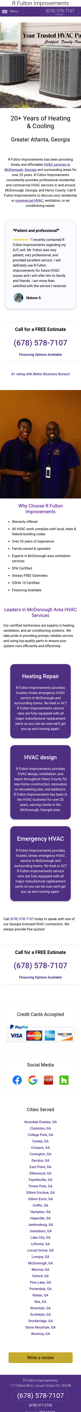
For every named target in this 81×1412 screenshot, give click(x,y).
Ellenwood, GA (40, 1167)
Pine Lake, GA (40, 1276)
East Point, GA (41, 1161)
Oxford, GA (40, 1270)
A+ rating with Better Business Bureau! (40, 368)
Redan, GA (40, 1289)
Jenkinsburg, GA (40, 1219)
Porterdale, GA (40, 1283)
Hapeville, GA (40, 1212)
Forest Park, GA (40, 1180)
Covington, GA (41, 1148)
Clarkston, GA (40, 1122)
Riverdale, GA (40, 1302)
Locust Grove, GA (40, 1244)
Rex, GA (41, 1296)
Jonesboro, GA (40, 1225)
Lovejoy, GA (40, 1251)
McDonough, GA (40, 1257)
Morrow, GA (40, 1264)
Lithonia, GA (40, 1238)
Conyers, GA (40, 1142)
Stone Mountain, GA (40, 1321)
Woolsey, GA (40, 1328)
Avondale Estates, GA (40, 1116)
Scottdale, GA (40, 1309)
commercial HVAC (29, 195)
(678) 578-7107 (60, 10)
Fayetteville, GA (40, 1174)
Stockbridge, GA (40, 1315)
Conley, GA (40, 1135)
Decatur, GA (41, 1154)
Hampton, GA (40, 1206)
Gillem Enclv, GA (40, 1193)
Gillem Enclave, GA (40, 1187)
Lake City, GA (41, 1232)
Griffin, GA (40, 1199)
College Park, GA (40, 1129)
